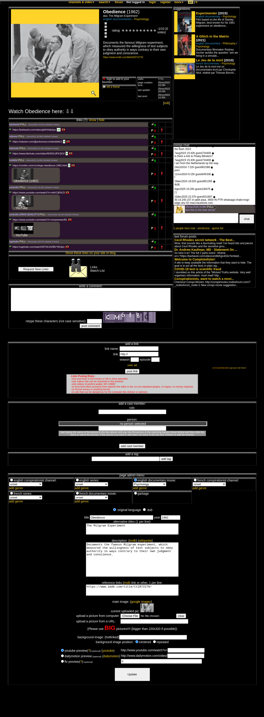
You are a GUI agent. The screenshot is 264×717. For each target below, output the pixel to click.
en (190, 2)
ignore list (217, 228)
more (179, 2)
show (92, 120)
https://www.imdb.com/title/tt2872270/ (123, 57)
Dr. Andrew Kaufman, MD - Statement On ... (205, 249)
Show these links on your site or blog (90, 253)
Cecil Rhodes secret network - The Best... (204, 240)
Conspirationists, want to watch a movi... (204, 279)
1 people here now (184, 228)
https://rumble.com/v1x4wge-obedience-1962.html (38, 165)
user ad (132, 365)
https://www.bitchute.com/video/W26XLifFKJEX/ (37, 153)
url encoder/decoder (220, 368)
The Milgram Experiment (132, 530)
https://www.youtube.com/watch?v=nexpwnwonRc (38, 219)
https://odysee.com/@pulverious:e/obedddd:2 (35, 141)
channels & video (82, 2)
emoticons (204, 228)
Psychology (141, 19)
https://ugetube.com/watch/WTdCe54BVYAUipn (37, 246)
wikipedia (145, 542)
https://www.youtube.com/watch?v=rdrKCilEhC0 (37, 192)
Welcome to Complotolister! (194, 259)
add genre (16, 488)
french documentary (207, 63)
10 (58, 129)
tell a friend (111, 86)
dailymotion (111, 666)
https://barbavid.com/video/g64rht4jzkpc (32, 129)
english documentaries (117, 19)
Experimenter (206, 13)
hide (101, 120)
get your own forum (238, 368)
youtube (107, 661)
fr (197, 2)
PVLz (23, 124)
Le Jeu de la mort (209, 60)
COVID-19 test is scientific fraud (197, 269)
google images (141, 612)
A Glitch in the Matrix (212, 36)
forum (119, 2)
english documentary (208, 16)
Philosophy (229, 43)
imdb (132, 542)
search (105, 2)
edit (166, 103)
